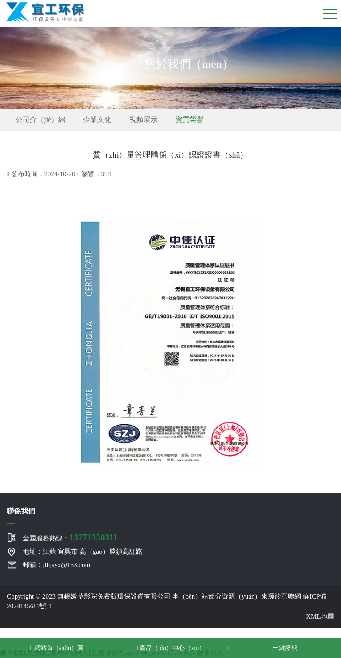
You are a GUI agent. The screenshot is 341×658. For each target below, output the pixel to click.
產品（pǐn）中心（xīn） (171, 648)
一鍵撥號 (284, 648)
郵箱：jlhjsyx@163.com (56, 564)
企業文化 (97, 119)
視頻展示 (143, 119)
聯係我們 (21, 511)
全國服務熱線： (70, 537)
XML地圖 (320, 616)
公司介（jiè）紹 (40, 119)
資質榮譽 (189, 119)
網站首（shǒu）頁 (56, 648)
